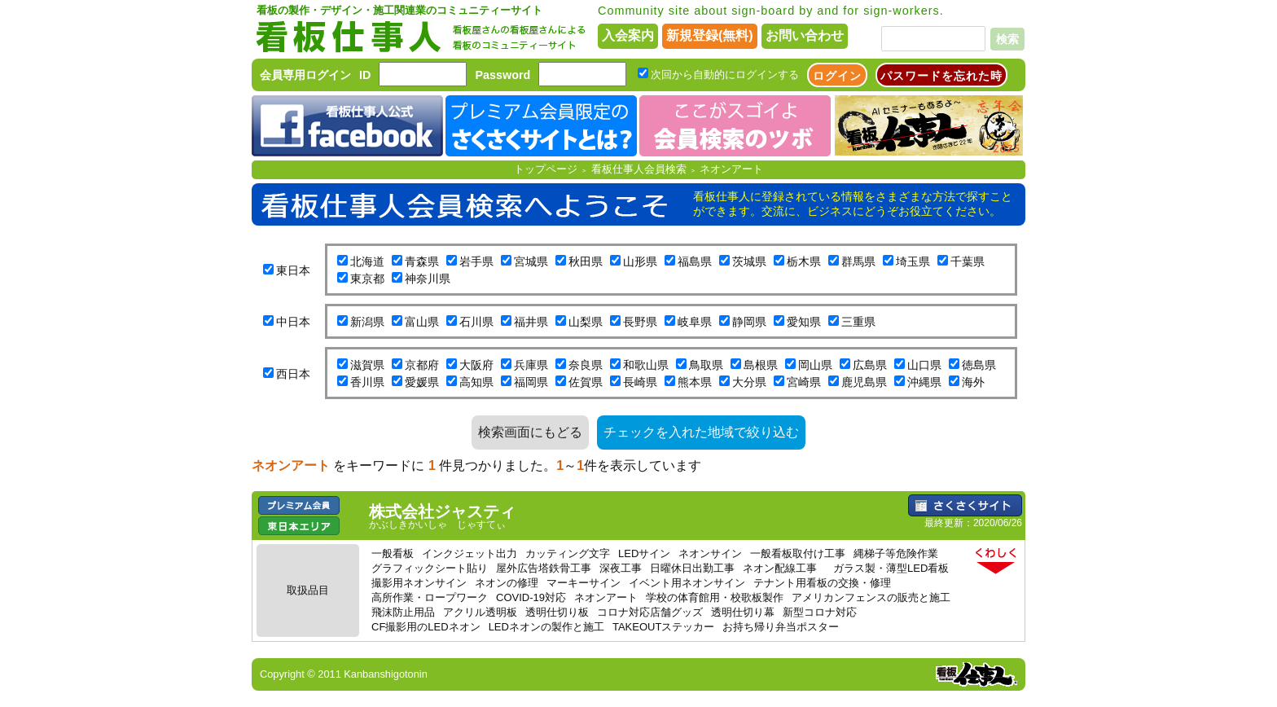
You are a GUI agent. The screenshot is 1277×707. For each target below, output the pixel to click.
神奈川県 (427, 278)
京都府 (422, 364)
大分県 (749, 382)
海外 (973, 382)
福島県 (695, 261)
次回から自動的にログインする (725, 74)
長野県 (640, 321)
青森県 (422, 261)
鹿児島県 (864, 382)
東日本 (293, 270)
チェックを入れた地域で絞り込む (701, 432)
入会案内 (628, 35)
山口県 (924, 364)
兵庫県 (531, 364)
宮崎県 (804, 382)
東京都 (367, 278)
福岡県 (531, 382)
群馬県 (858, 261)
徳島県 (979, 364)
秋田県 (585, 261)
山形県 (640, 261)
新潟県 (367, 321)
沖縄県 (924, 382)
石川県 (476, 321)
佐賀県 (585, 382)
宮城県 (531, 261)
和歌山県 (646, 364)
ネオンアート (731, 169)
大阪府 (476, 364)
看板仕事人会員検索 (639, 169)
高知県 (476, 382)
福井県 (531, 321)
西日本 (293, 373)
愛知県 (804, 321)
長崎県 (640, 382)
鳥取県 (706, 364)
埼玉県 (913, 261)
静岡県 (749, 321)
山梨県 (585, 321)
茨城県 (749, 261)
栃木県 (804, 261)
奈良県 (585, 364)
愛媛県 (422, 382)
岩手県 (476, 261)
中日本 (293, 321)
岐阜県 (695, 321)
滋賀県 (367, 364)
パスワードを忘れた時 (941, 75)
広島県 (870, 364)
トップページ (545, 169)
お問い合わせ (805, 35)
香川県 (367, 382)
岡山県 (815, 364)
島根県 (761, 364)
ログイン (837, 75)
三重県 (858, 321)
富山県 (422, 321)
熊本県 (695, 382)
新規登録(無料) (709, 35)
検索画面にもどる (530, 432)
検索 (1007, 39)
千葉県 (967, 261)
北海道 (367, 261)
